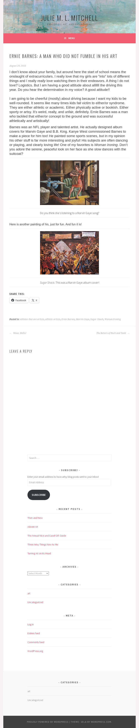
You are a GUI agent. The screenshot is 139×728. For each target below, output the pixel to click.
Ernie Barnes (68, 319)
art (28, 593)
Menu (71, 38)
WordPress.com (101, 721)
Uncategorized (35, 602)
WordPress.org (35, 651)
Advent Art (32, 526)
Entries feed (33, 633)
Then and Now (35, 517)
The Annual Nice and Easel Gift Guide (46, 535)
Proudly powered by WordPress (47, 721)
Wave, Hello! (17, 333)
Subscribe (39, 495)
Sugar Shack (96, 319)
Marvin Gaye (82, 319)
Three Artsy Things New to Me (42, 544)
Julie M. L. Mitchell (69, 18)
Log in (30, 624)
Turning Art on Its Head (39, 553)
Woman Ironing (113, 319)
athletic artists (52, 319)
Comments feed (35, 642)
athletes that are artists (32, 319)
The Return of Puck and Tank (113, 333)
